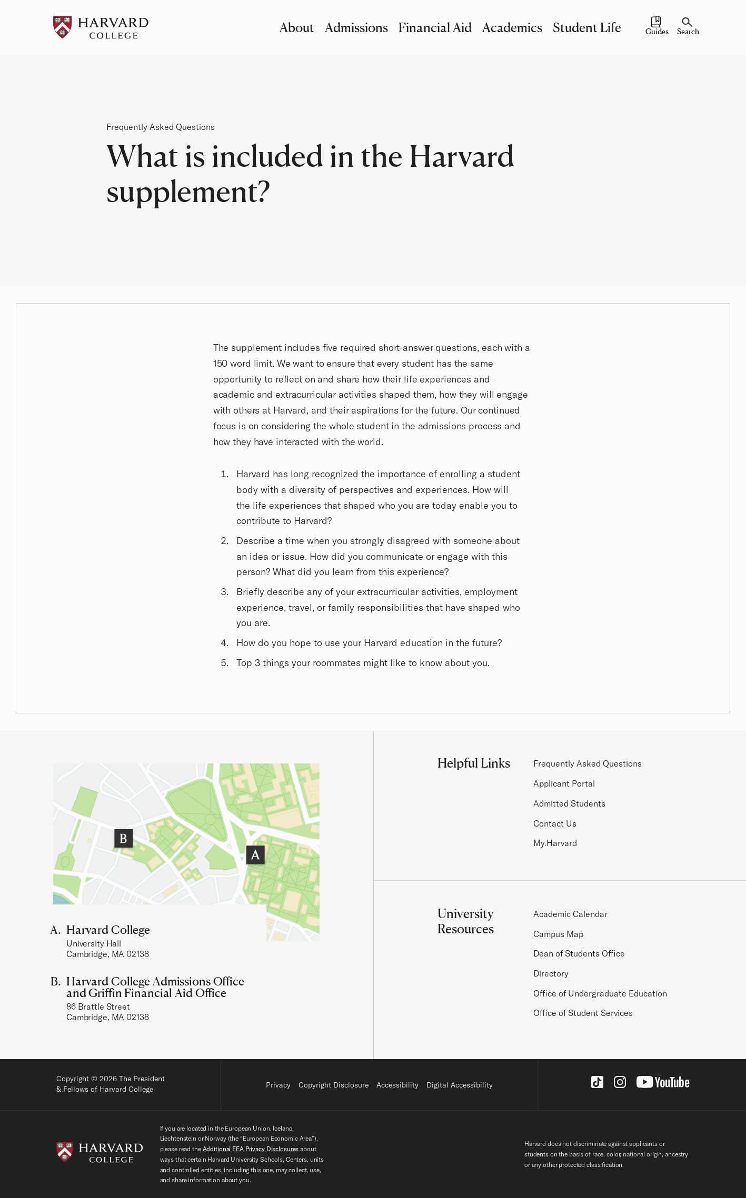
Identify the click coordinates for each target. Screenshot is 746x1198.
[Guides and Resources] (656, 27)
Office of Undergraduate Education (600, 993)
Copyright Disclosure (334, 1085)
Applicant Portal (564, 783)
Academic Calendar (570, 914)
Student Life (587, 27)
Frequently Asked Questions (160, 127)
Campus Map (558, 934)
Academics (512, 27)
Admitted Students (569, 803)
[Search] (687, 27)
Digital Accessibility (459, 1085)
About (297, 27)
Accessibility (397, 1085)
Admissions (356, 27)
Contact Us (554, 823)
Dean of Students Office (579, 953)
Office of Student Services (583, 1013)
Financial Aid (435, 27)
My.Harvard (555, 843)
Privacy (278, 1085)
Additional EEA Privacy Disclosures (251, 1149)
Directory (551, 973)
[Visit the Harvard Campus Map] (186, 852)
